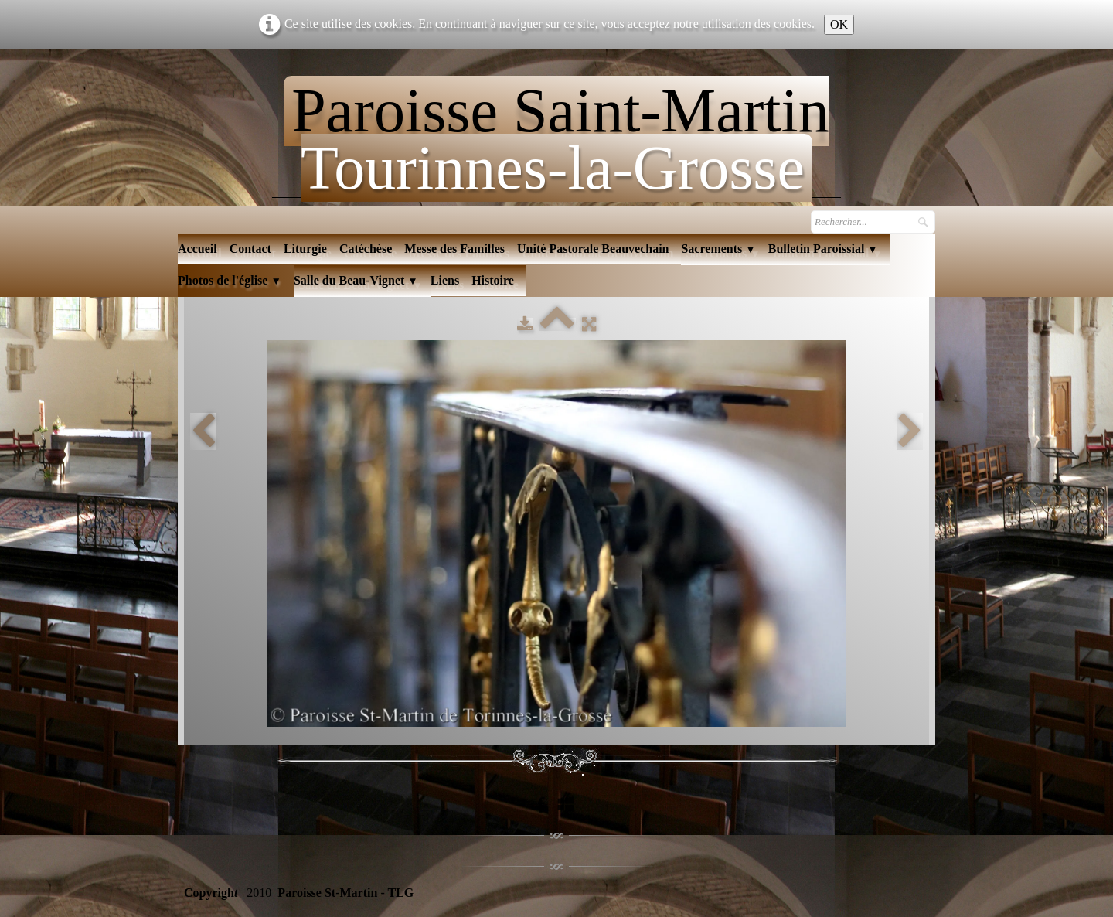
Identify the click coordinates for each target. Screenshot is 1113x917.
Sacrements (718, 248)
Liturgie (305, 248)
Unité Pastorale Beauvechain (593, 248)
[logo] (556, 132)
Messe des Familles (454, 248)
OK (839, 24)
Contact (250, 248)
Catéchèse (365, 248)
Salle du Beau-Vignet (356, 280)
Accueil (197, 248)
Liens (445, 280)
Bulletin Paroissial (823, 248)
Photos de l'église (229, 280)
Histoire (492, 280)
